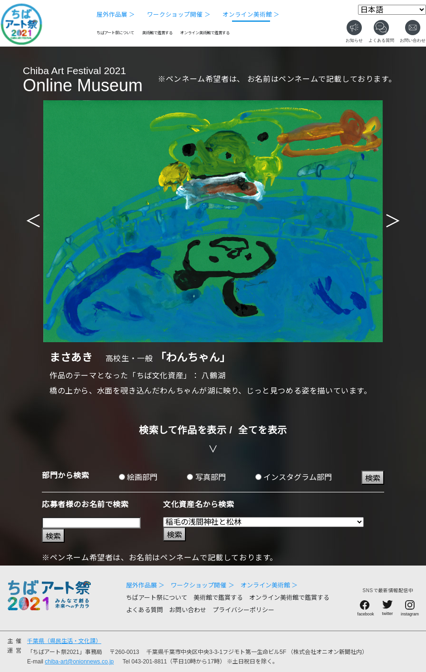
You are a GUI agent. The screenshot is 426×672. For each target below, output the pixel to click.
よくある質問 (144, 610)
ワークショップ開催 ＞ (178, 14)
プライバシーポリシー (243, 610)
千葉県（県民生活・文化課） (64, 641)
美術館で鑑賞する (157, 32)
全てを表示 (262, 430)
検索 (372, 478)
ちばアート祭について (115, 32)
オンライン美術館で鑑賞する (205, 32)
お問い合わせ (187, 610)
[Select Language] (392, 10)
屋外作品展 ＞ (116, 14)
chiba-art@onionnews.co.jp (79, 661)
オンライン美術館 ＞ (251, 14)
